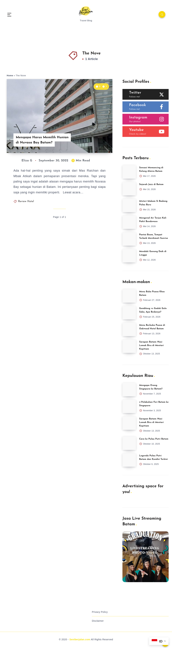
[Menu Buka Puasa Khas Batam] (129, 296)
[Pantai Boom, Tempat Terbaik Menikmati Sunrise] (129, 239)
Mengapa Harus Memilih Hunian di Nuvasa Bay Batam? (42, 140)
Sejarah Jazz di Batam (151, 184)
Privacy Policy (100, 612)
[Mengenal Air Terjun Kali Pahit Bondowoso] (129, 222)
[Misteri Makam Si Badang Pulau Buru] (129, 205)
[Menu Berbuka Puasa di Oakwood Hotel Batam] (129, 329)
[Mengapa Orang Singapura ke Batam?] (129, 389)
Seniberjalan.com (79, 639)
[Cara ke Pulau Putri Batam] (129, 443)
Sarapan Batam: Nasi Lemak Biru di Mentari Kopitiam (151, 345)
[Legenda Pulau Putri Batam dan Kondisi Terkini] (129, 460)
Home (10, 75)
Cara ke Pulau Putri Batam (153, 439)
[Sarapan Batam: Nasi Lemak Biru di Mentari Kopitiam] (129, 346)
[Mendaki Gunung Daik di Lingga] (129, 255)
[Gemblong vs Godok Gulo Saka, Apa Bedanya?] (129, 312)
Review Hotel (26, 201)
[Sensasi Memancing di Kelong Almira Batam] (129, 172)
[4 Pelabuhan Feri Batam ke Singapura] (129, 406)
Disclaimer (98, 621)
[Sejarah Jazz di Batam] (129, 188)
